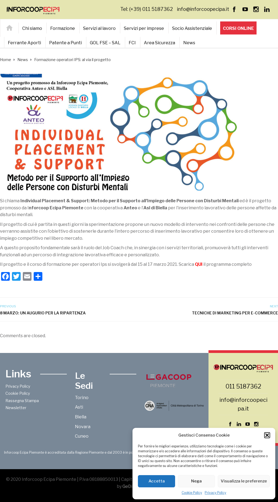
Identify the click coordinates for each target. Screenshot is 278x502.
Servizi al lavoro (99, 28)
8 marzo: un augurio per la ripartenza (43, 313)
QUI (199, 264)
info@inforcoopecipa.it (203, 9)
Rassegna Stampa (22, 400)
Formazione (62, 28)
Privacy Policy (215, 493)
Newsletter (15, 407)
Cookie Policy (192, 493)
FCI (132, 42)
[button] (267, 435)
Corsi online (238, 28)
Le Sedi (84, 380)
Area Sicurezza (159, 42)
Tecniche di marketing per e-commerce (235, 313)
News (189, 42)
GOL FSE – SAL (105, 42)
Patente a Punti (65, 42)
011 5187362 (243, 386)
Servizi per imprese (144, 28)
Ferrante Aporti (24, 42)
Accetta (157, 481)
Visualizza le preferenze (244, 481)
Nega (196, 481)
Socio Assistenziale (192, 28)
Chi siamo (32, 28)
